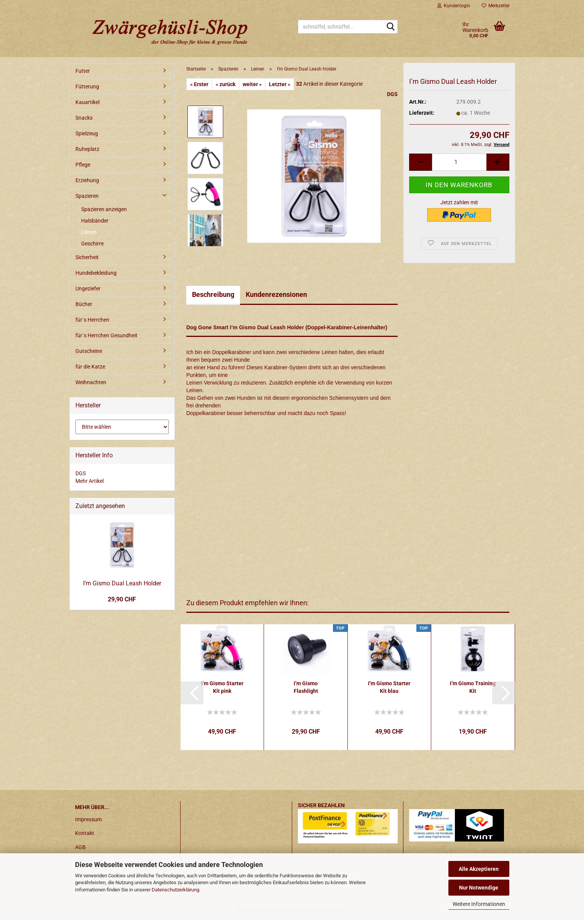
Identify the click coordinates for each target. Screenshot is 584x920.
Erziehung (87, 180)
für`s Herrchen (92, 320)
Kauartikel (87, 102)
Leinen (89, 232)
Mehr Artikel (89, 481)
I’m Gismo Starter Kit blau (389, 687)
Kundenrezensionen (276, 294)
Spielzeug (86, 133)
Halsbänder (95, 221)
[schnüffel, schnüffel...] (390, 27)
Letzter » (279, 84)
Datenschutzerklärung (175, 890)
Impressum (88, 819)
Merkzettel (495, 5)
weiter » (252, 84)
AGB (80, 847)
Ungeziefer (88, 288)
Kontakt (84, 833)
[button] (192, 692)
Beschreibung (213, 294)
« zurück (225, 84)
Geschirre (92, 243)
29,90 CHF (122, 599)
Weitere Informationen (479, 904)
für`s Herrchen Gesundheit (106, 335)
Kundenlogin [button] (453, 5)
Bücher (83, 304)
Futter (82, 71)
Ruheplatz (87, 149)
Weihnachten (90, 382)
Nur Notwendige (478, 888)
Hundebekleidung (96, 273)
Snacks (84, 118)
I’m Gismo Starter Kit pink (222, 687)
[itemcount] (459, 162)
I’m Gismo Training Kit (473, 687)
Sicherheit (87, 257)
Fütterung (87, 86)
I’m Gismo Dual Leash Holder (122, 583)
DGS (392, 94)
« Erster (199, 84)
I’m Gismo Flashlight (306, 687)
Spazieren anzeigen (104, 209)
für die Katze (90, 367)
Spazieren (87, 196)
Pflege (82, 165)
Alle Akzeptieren (479, 869)
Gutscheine (88, 351)
